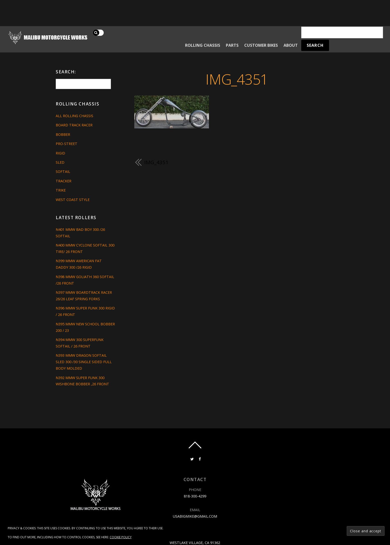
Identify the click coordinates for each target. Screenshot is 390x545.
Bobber (63, 134)
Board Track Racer (74, 125)
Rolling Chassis (202, 45)
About (291, 45)
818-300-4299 (195, 496)
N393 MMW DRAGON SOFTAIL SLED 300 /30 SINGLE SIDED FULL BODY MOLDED (84, 362)
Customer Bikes (261, 45)
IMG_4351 (236, 79)
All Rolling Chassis (74, 115)
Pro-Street (66, 143)
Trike (61, 190)
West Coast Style (73, 199)
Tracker (63, 181)
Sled (60, 162)
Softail (63, 171)
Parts (232, 45)
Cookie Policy (121, 537)
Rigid (60, 153)
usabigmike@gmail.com (195, 516)
